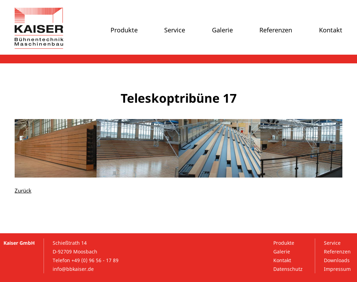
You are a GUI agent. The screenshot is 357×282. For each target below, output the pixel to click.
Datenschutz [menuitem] (288, 269)
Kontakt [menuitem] (330, 30)
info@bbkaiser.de (73, 269)
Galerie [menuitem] (222, 30)
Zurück (23, 190)
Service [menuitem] (174, 30)
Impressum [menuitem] (337, 269)
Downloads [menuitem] (337, 260)
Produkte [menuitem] (124, 30)
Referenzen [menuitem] (275, 30)
